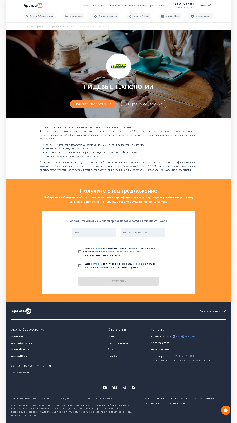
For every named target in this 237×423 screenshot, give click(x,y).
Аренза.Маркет (200, 16)
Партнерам (114, 5)
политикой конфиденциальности (122, 251)
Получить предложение (93, 104)
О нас (161, 5)
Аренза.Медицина (105, 16)
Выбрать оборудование (144, 104)
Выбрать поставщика (94, 5)
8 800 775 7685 (184, 3)
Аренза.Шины (170, 16)
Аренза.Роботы (138, 16)
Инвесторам (129, 5)
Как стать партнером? (212, 311)
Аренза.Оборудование (39, 16)
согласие (96, 247)
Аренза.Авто (73, 16)
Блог (110, 349)
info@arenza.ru (160, 349)
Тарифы (112, 355)
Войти (205, 5)
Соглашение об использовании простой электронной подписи (179, 399)
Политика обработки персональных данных (167, 403)
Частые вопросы (147, 5)
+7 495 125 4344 (161, 336)
